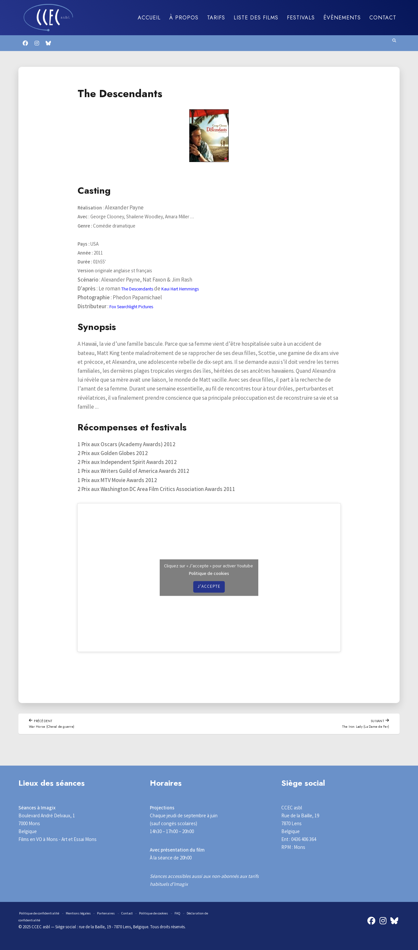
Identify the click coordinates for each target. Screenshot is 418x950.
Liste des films (256, 17)
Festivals (301, 17)
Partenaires (118, 914)
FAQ (200, 914)
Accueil (149, 17)
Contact (382, 17)
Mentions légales (87, 914)
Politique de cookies (209, 573)
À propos (183, 17)
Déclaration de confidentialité (51, 921)
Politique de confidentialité (42, 914)
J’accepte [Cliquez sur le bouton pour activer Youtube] (209, 587)
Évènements (342, 17)
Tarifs (216, 17)
